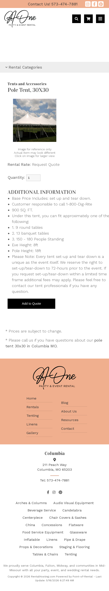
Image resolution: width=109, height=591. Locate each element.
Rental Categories (23, 67)
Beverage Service (42, 510)
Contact (67, 428)
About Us (69, 411)
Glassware (78, 532)
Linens (31, 424)
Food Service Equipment (42, 532)
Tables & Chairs (45, 554)
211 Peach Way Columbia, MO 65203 (54, 465)
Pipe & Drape (74, 540)
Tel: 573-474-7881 (54, 480)
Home (31, 398)
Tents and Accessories (27, 84)
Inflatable (32, 540)
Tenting (32, 416)
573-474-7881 (53, 4)
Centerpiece (33, 518)
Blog (64, 403)
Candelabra (72, 510)
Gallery (32, 433)
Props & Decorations (36, 547)
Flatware (76, 525)
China (30, 525)
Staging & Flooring (74, 547)
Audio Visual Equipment (73, 503)
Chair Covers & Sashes (67, 518)
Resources (69, 420)
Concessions (52, 525)
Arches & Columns (31, 503)
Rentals (32, 407)
